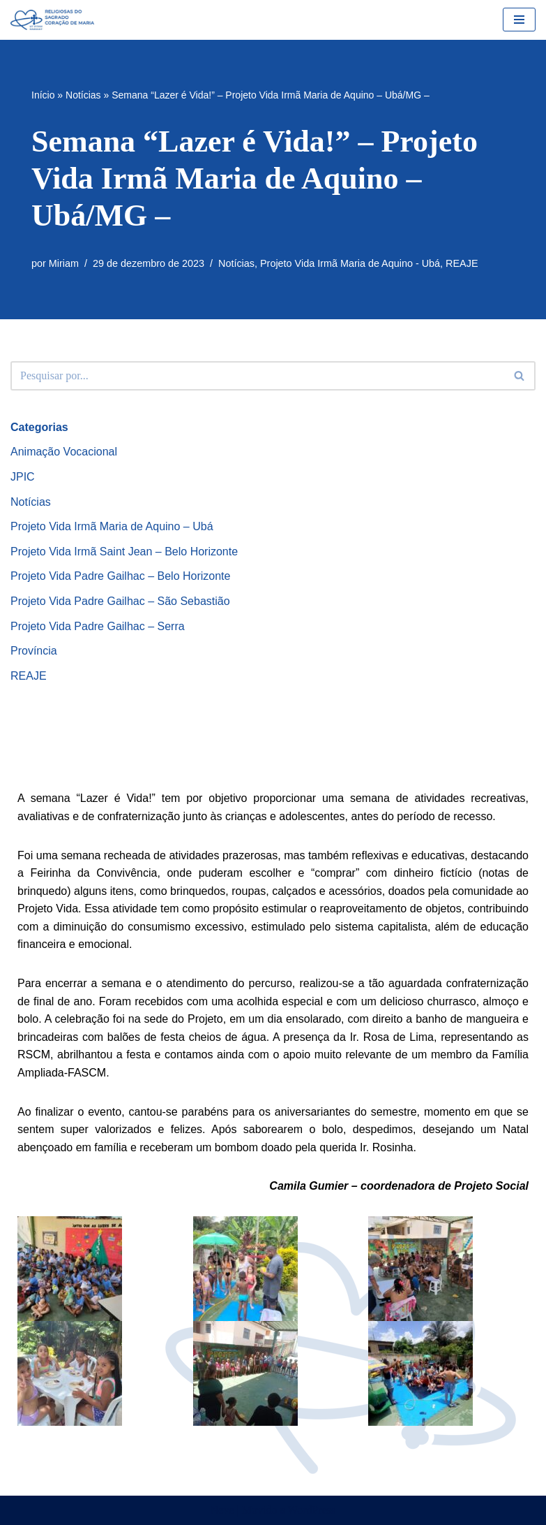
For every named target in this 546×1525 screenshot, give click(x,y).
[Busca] (257, 376)
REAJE (462, 263)
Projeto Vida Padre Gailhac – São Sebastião (120, 601)
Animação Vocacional (63, 452)
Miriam (64, 263)
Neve (222, 1510)
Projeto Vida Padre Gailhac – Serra (97, 626)
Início (42, 95)
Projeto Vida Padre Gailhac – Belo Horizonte (120, 576)
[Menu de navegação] (519, 19)
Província (33, 651)
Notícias (83, 95)
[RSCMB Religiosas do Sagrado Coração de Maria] (52, 20)
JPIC (22, 477)
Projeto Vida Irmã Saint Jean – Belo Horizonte (124, 551)
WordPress (311, 1510)
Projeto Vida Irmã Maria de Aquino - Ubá (350, 263)
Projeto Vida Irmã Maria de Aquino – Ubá (111, 526)
